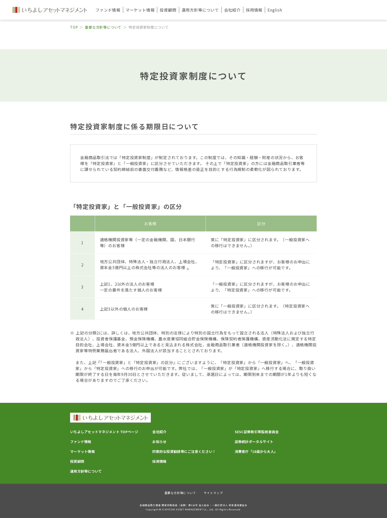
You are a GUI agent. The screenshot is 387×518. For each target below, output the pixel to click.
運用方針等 (200, 10)
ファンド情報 (80, 441)
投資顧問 (168, 10)
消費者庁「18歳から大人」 (256, 451)
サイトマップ (213, 493)
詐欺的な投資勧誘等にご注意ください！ (184, 451)
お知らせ (159, 441)
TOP (74, 27)
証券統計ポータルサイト (254, 441)
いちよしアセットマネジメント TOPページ (104, 431)
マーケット (140, 10)
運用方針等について (86, 471)
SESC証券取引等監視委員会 (257, 431)
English (275, 10)
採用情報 (254, 10)
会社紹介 (159, 431)
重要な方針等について (103, 27)
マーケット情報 (82, 451)
